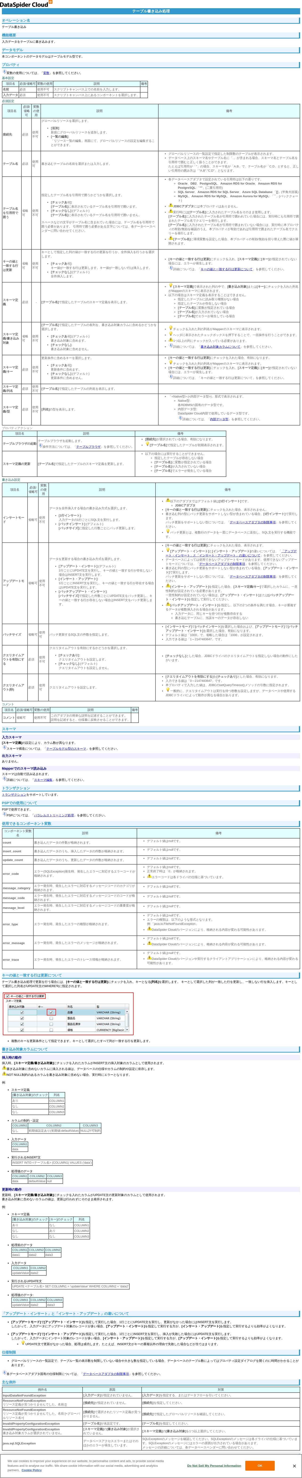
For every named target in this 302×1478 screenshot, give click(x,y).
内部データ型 (219, 419)
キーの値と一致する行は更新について (227, 269)
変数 (46, 73)
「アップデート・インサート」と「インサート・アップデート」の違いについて (65, 1314)
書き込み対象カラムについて (220, 346)
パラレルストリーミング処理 (54, 815)
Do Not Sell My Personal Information (214, 1465)
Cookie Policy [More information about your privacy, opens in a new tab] (32, 1470)
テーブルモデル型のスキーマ (66, 748)
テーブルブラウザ (88, 446)
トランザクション (14, 794)
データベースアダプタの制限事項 (253, 522)
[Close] (294, 1466)
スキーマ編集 (43, 780)
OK (260, 1465)
